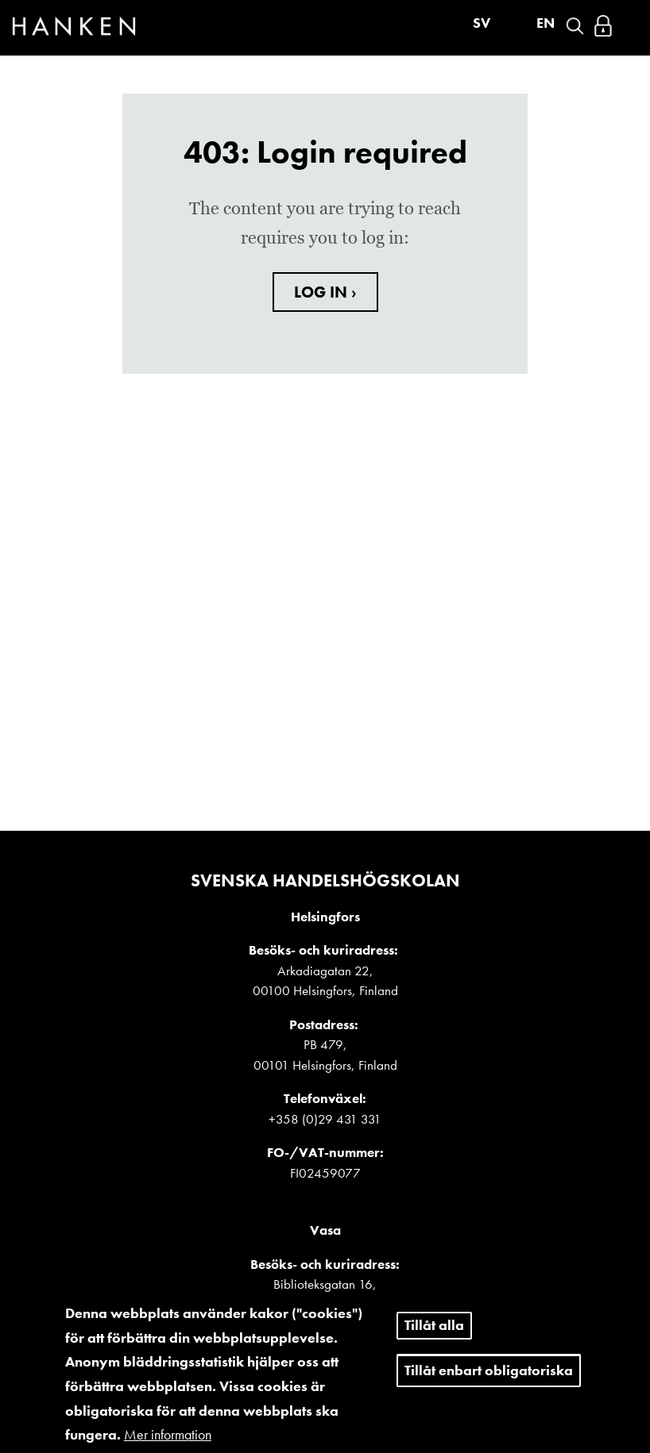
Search (575, 26)
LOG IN (322, 292)
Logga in (603, 26)
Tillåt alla (434, 1336)
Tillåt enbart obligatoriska (488, 1380)
